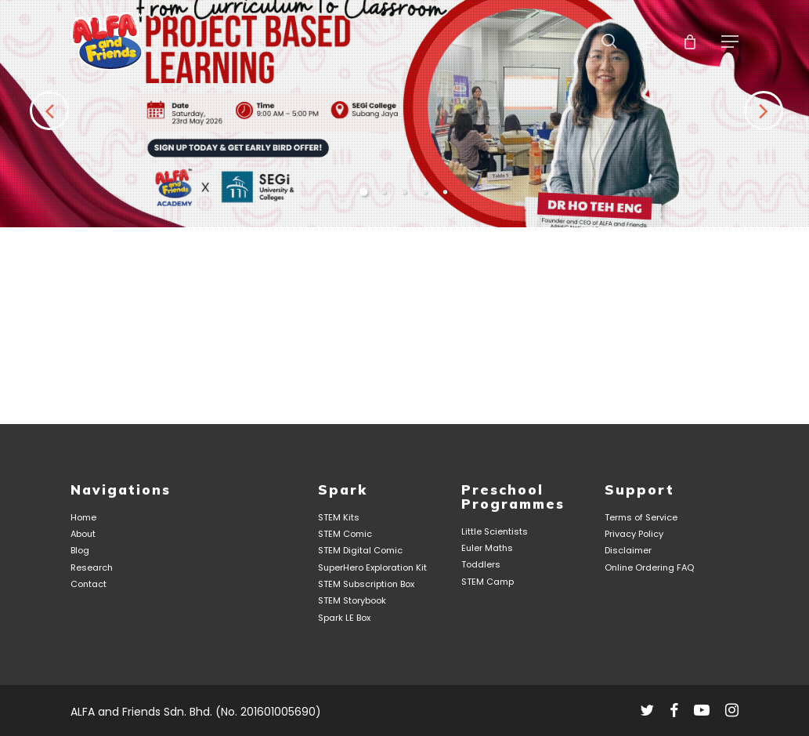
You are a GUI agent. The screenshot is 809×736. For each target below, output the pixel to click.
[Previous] (23, 210)
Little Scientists (494, 532)
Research (91, 568)
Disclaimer (628, 551)
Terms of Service (641, 518)
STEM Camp (487, 582)
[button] (730, 41)
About (83, 534)
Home (83, 518)
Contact (88, 584)
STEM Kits (338, 518)
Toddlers (480, 565)
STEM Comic (345, 534)
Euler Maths (487, 548)
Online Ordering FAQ (649, 568)
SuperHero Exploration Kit (372, 568)
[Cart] (690, 41)
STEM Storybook (352, 601)
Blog (79, 551)
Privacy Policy (634, 534)
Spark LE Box (344, 618)
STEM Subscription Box (366, 584)
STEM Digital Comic (360, 551)
